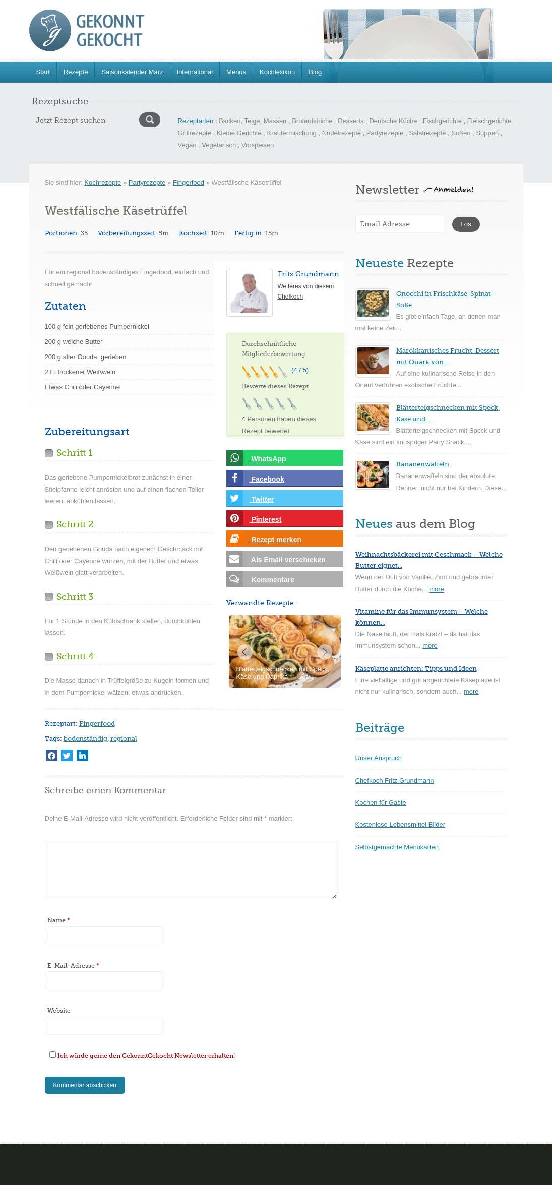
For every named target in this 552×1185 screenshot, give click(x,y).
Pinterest (254, 518)
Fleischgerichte (489, 121)
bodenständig (85, 738)
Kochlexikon (277, 72)
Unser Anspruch (378, 758)
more (436, 589)
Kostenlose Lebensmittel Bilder (400, 824)
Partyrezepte (385, 133)
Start (43, 72)
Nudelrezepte (341, 133)
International (195, 72)
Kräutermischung (292, 133)
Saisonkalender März (132, 72)
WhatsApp (256, 458)
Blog (315, 72)
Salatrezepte (427, 133)
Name (58, 920)
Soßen (460, 133)
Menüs (236, 72)
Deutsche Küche (393, 121)
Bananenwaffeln (422, 464)
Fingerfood (188, 182)
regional (123, 738)
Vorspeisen (257, 145)
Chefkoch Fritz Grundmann (394, 780)
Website (59, 1010)
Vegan (187, 145)
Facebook (255, 478)
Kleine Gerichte (239, 133)
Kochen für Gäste (380, 802)
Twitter (250, 498)
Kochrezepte (102, 182)
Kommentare (260, 579)
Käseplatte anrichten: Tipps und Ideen (416, 668)
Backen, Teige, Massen (252, 121)
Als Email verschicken (276, 559)
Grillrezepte (194, 133)
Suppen (487, 133)
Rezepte (76, 72)
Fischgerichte (442, 121)
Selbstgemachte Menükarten (397, 847)
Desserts (350, 121)
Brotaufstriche (312, 121)
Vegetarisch (219, 145)
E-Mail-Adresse (73, 965)
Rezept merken (263, 538)
